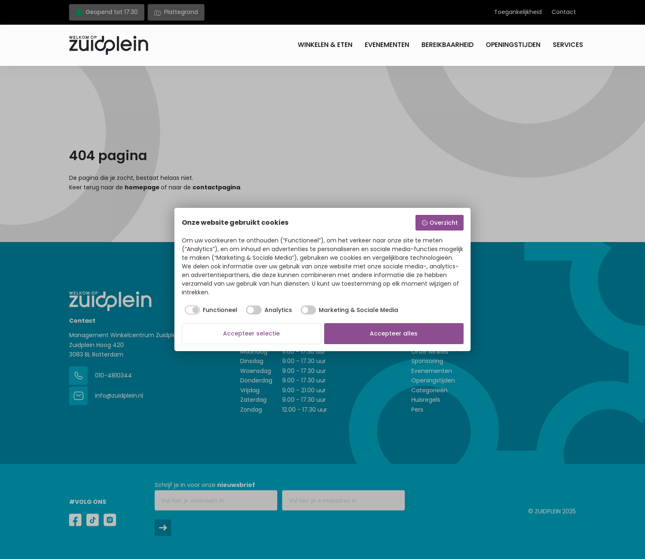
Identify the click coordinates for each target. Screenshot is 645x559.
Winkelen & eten (317, 44)
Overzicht (439, 223)
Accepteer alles (394, 333)
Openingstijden (505, 44)
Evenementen (379, 44)
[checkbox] (210, 309)
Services (560, 44)
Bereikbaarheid (440, 44)
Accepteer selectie (251, 333)
